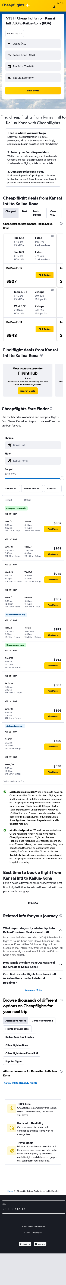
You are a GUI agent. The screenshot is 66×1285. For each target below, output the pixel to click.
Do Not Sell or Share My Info (33, 1226)
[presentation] (54, 22)
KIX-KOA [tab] (33, 903)
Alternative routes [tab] (15, 1020)
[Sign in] (54, 6)
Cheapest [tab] (10, 211)
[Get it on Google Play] (25, 1244)
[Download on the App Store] (40, 1244)
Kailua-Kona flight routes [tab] (19, 1037)
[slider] (62, 478)
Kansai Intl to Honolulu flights (20, 1082)
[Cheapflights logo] (13, 5)
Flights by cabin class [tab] (17, 1028)
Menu (60, 6)
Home (10, 1191)
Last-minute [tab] (37, 213)
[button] (33, 43)
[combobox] (14, 33)
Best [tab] (24, 211)
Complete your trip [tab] (42, 1020)
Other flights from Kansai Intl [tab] (21, 1053)
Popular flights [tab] (13, 1061)
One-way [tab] (53, 213)
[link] (28, 390)
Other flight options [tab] (16, 1045)
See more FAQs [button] (33, 990)
